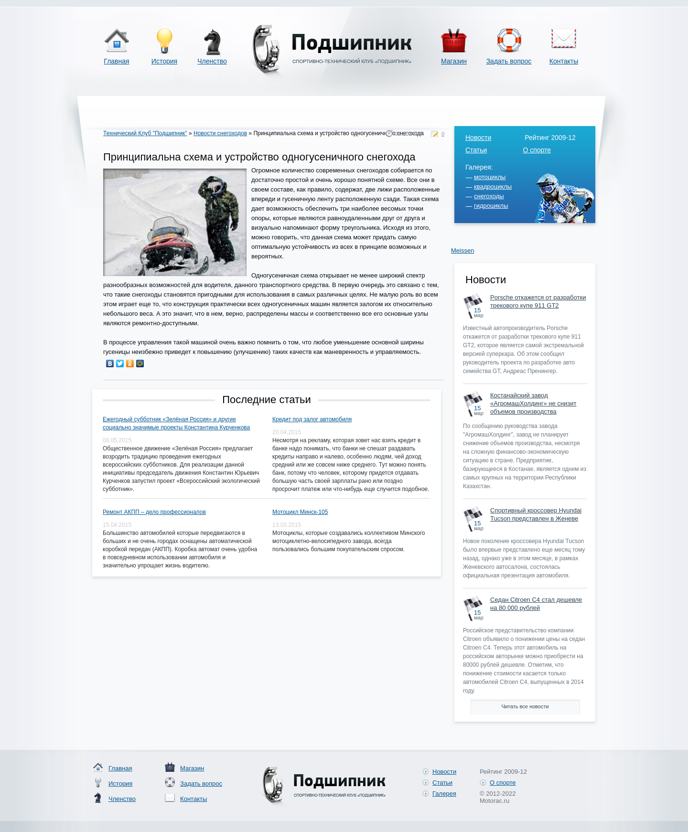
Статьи (476, 150)
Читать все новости (524, 706)
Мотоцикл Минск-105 (300, 512)
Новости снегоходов (220, 133)
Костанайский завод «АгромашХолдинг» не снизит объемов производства (533, 403)
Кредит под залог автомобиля (312, 419)
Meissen (462, 250)
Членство (212, 61)
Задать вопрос (509, 61)
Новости (478, 137)
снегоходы (489, 196)
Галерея (444, 793)
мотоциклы (489, 177)
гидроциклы (491, 205)
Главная (116, 61)
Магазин (454, 61)
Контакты (563, 61)
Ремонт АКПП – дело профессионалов (154, 512)
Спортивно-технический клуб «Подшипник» (330, 52)
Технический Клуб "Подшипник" (145, 133)
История (164, 61)
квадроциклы (493, 186)
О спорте (537, 150)
